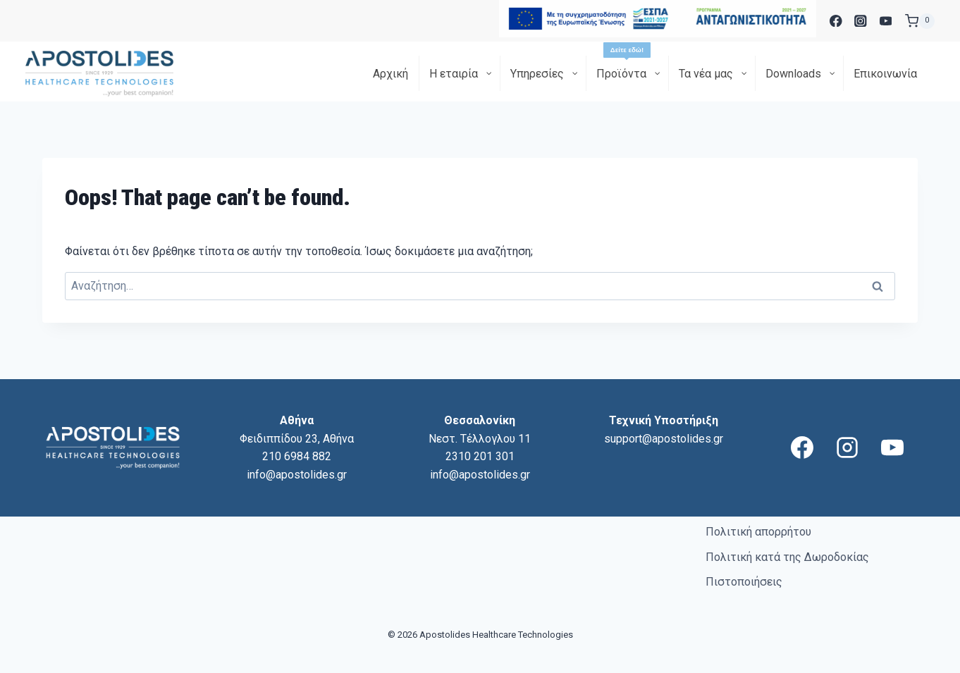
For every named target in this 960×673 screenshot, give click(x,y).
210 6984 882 (296, 456)
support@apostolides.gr (663, 438)
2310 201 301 (480, 456)
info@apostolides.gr (297, 474)
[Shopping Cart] (920, 21)
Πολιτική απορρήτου (758, 531)
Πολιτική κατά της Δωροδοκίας (787, 557)
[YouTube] (885, 20)
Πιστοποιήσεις (744, 581)
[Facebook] (835, 20)
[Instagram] (861, 20)
